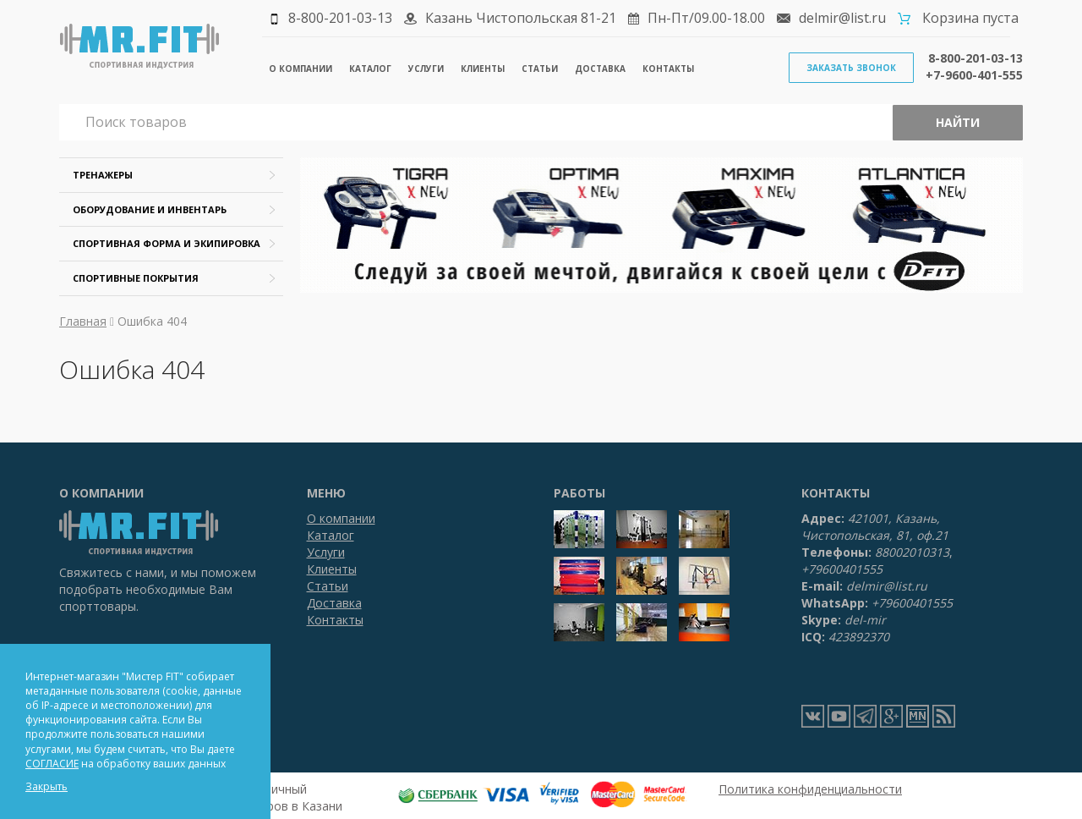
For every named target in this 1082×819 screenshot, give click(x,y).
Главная (83, 321)
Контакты (668, 68)
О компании (300, 68)
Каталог (370, 68)
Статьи (540, 68)
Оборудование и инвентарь (150, 209)
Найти (958, 122)
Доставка (600, 68)
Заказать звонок (851, 68)
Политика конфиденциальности (810, 789)
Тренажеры (103, 174)
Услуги (426, 68)
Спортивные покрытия (136, 278)
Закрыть (46, 786)
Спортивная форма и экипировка (166, 243)
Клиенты (483, 68)
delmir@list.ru (842, 17)
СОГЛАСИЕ (52, 763)
